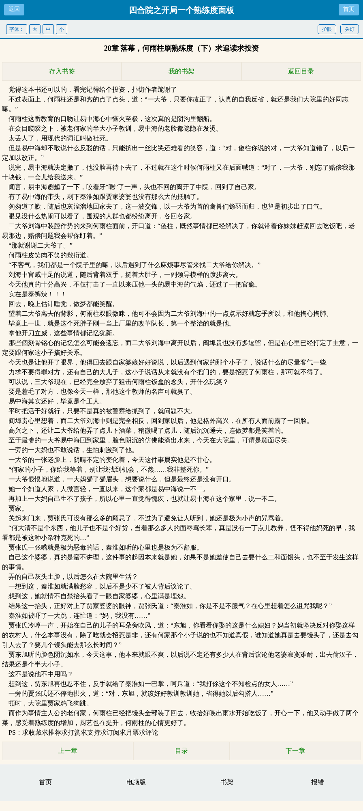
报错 (317, 782)
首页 (348, 9)
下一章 (295, 750)
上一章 (67, 750)
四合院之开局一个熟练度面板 (181, 10)
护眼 (327, 29)
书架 (226, 782)
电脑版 (136, 782)
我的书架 (181, 71)
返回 (14, 9)
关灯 (349, 29)
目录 (181, 750)
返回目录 (301, 71)
